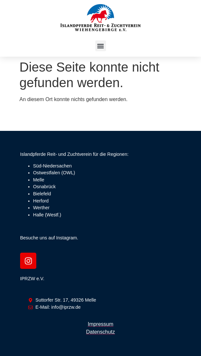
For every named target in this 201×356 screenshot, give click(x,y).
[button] (100, 45)
